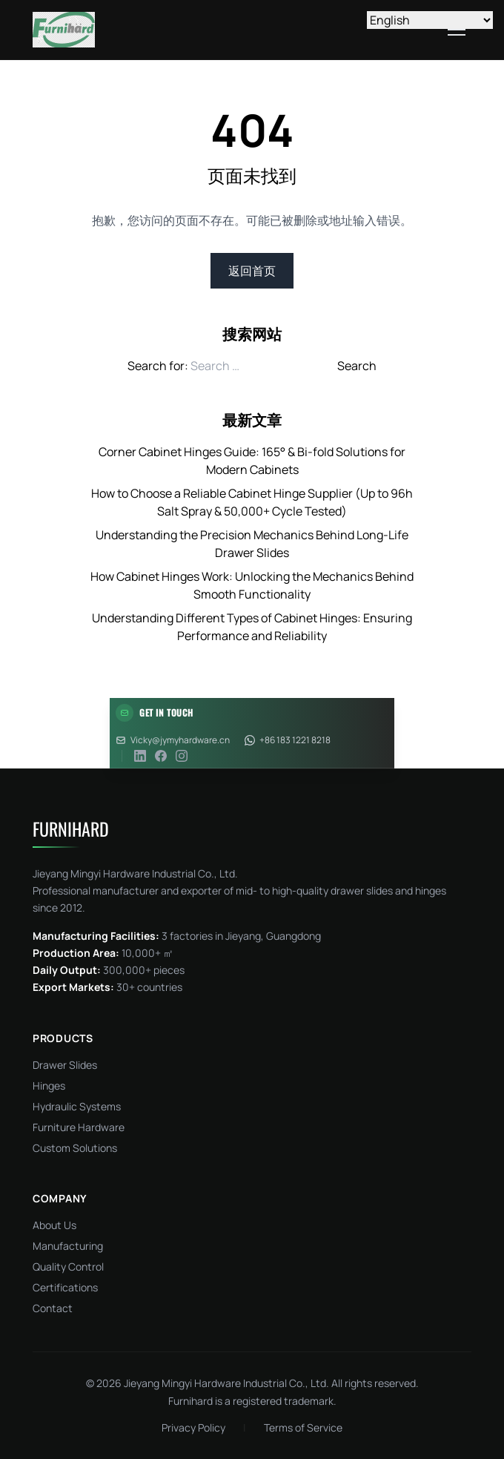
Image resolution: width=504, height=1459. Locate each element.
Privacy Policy (193, 1427)
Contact (53, 1308)
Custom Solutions (75, 1148)
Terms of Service (303, 1427)
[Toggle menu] (456, 30)
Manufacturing (68, 1246)
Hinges (49, 1085)
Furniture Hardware (79, 1127)
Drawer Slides (65, 1065)
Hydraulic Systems (77, 1106)
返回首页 (252, 271)
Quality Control (68, 1266)
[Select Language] (430, 20)
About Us (54, 1225)
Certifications (65, 1287)
